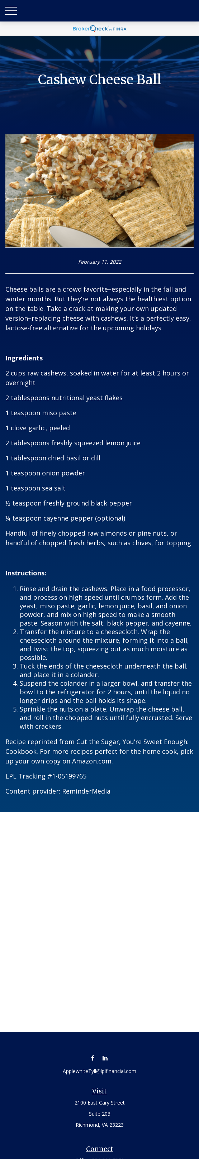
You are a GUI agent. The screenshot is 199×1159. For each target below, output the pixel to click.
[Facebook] (93, 1058)
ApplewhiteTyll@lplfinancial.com (99, 1071)
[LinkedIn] (105, 1058)
